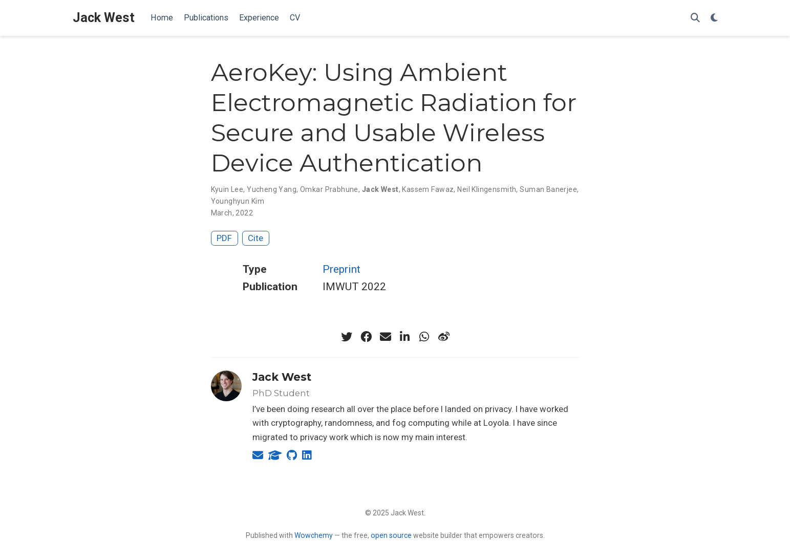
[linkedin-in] (405, 336)
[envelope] (385, 336)
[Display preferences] (714, 18)
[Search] (695, 18)
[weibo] (444, 336)
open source (391, 535)
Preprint (341, 269)
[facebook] (366, 336)
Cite (255, 238)
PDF (224, 238)
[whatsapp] (424, 336)
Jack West (104, 17)
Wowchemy (313, 535)
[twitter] (346, 336)
